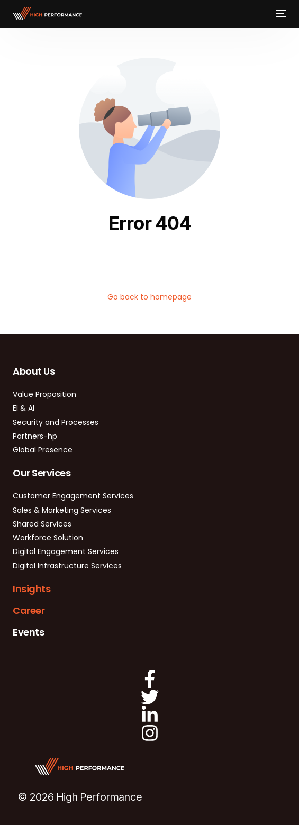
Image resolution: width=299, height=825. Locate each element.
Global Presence (43, 450)
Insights (31, 588)
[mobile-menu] (280, 13)
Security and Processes (55, 422)
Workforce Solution (48, 537)
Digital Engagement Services (66, 551)
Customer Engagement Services (73, 496)
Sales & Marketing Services (62, 510)
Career (28, 610)
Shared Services (42, 524)
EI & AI (23, 408)
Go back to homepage (149, 297)
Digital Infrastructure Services (67, 565)
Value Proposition (44, 394)
